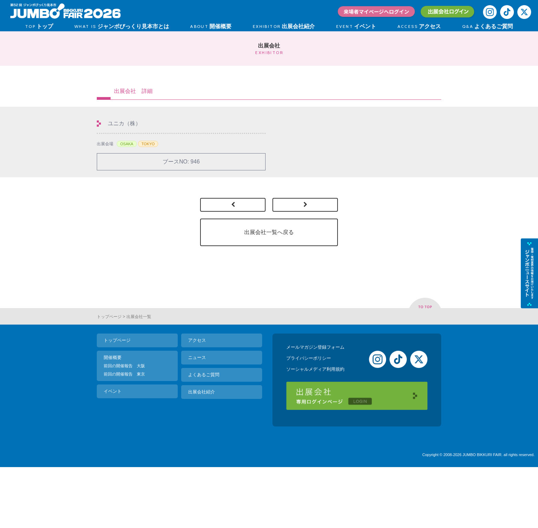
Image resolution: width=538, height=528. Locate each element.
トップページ (109, 371)
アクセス (197, 395)
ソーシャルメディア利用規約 (315, 424)
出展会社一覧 (138, 371)
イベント (113, 446)
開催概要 (113, 412)
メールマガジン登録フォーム (315, 402)
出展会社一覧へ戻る (269, 232)
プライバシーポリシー (308, 413)
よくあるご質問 (203, 429)
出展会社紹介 (201, 447)
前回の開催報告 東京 (124, 429)
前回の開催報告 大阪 (124, 421)
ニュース (197, 412)
